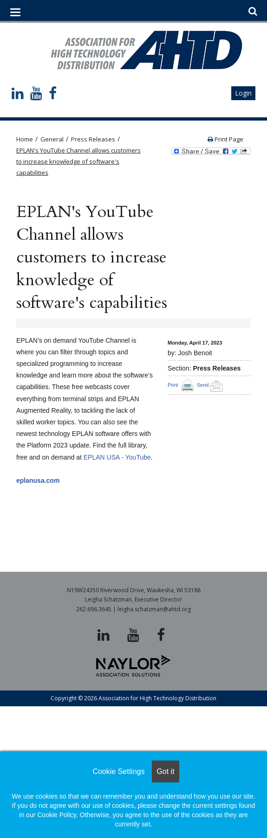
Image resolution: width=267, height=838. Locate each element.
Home (24, 139)
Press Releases (93, 139)
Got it (165, 771)
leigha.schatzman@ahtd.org (154, 609)
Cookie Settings (118, 771)
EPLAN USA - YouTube (117, 457)
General (52, 139)
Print (173, 385)
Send (211, 385)
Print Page (225, 139)
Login (243, 93)
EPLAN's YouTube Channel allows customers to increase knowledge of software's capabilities (78, 161)
